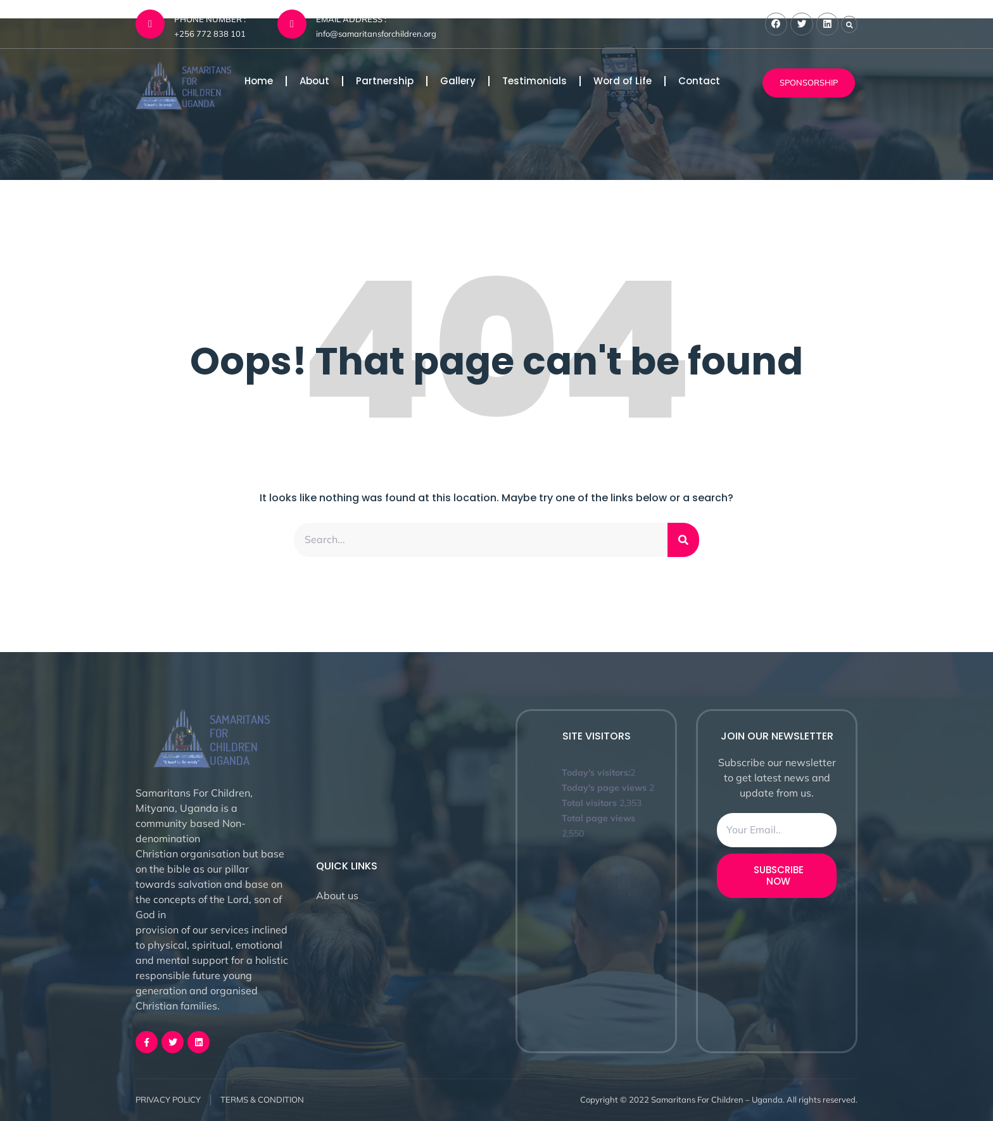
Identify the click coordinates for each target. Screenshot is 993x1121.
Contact (699, 80)
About (314, 80)
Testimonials (534, 80)
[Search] (683, 540)
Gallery (458, 80)
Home (258, 80)
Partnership (385, 80)
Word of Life (622, 80)
